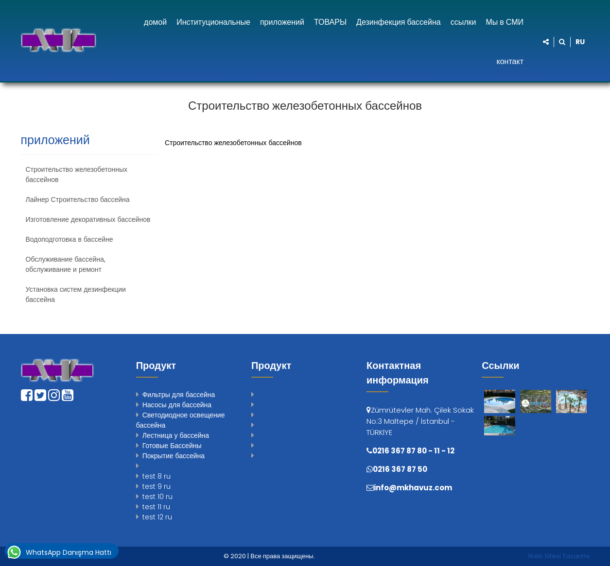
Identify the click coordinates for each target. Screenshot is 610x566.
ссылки (463, 22)
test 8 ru (156, 476)
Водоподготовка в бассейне (69, 239)
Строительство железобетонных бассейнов (77, 174)
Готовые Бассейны (172, 445)
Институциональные (213, 22)
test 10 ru (157, 496)
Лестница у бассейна (175, 435)
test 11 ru (156, 507)
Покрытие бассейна (173, 456)
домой (155, 22)
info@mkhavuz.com (413, 488)
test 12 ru (157, 517)
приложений (282, 22)
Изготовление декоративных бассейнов (88, 219)
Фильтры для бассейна (178, 395)
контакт (510, 61)
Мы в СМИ (504, 22)
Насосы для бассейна (176, 405)
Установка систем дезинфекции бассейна (76, 294)
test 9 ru (156, 486)
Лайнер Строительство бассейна (78, 199)
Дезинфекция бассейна (398, 22)
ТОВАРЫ (330, 22)
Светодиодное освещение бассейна (180, 420)
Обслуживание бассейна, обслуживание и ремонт (65, 264)
